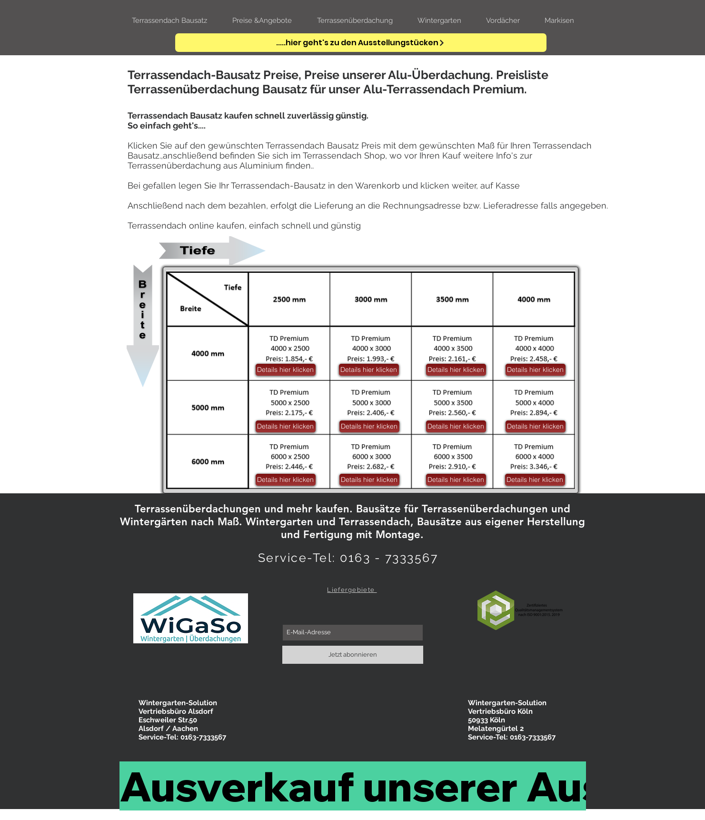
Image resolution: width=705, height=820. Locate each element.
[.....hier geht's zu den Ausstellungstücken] (360, 42)
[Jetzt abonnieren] (352, 655)
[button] (535, 480)
